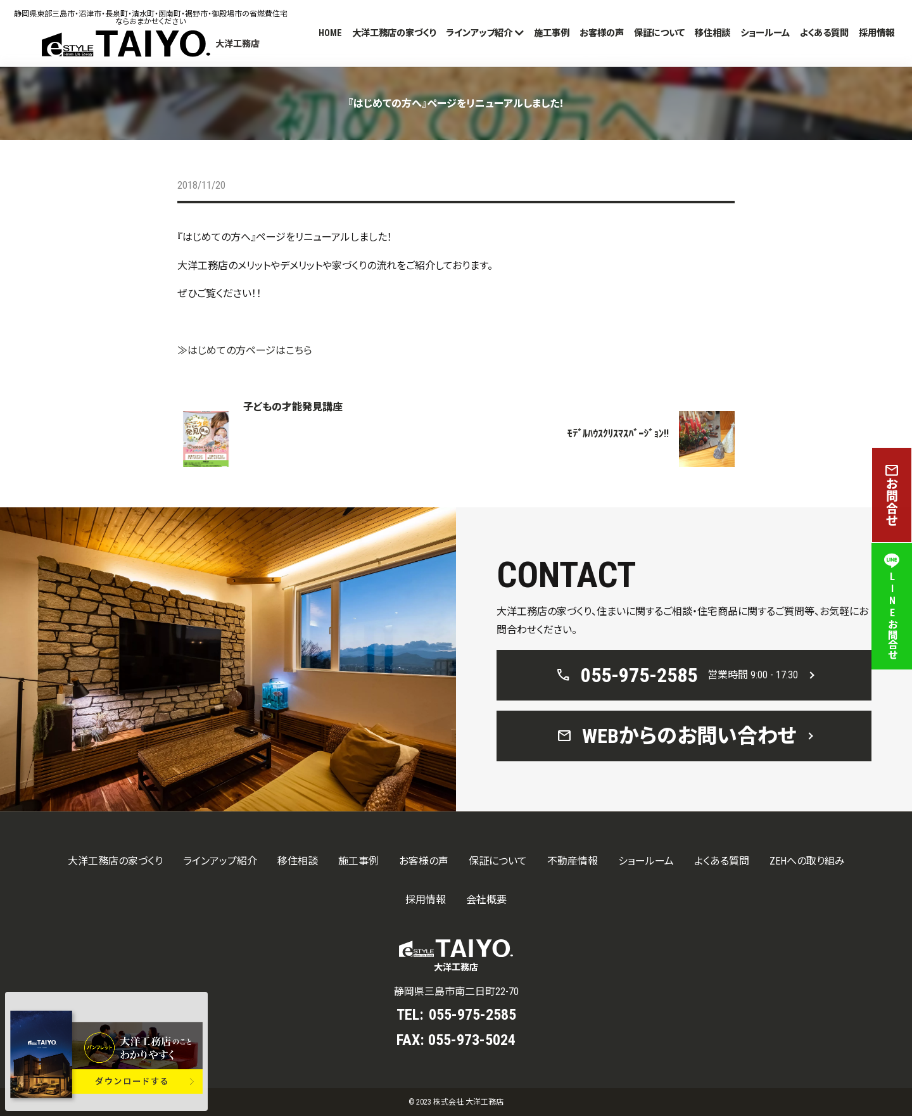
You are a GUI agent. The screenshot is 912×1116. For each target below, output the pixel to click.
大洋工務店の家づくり (394, 33)
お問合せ (891, 495)
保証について (659, 33)
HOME (330, 33)
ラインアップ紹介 (479, 33)
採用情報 (876, 33)
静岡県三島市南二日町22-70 (456, 992)
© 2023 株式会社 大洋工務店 (456, 1102)
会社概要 (486, 900)
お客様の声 (602, 33)
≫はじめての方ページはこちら (244, 351)
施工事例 (551, 33)
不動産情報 (572, 861)
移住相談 (712, 33)
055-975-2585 (472, 1014)
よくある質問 (824, 33)
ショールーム (765, 33)
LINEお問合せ (891, 606)
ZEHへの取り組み (807, 861)
